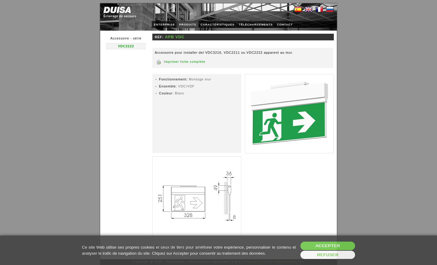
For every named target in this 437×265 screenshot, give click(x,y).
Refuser (328, 255)
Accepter (328, 245)
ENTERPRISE (164, 24)
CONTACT (285, 24)
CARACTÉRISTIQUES (218, 24)
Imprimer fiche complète (184, 61)
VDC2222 (126, 46)
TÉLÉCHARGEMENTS (256, 24)
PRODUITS (187, 24)
